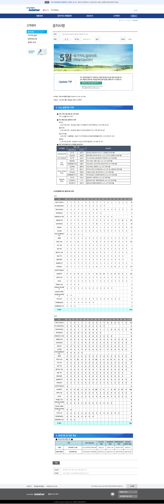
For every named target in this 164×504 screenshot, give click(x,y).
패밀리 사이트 (128, 492)
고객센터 (128, 20)
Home (122, 20)
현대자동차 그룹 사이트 (128, 496)
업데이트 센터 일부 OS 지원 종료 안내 (74, 470)
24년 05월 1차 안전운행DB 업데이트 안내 (76, 473)
